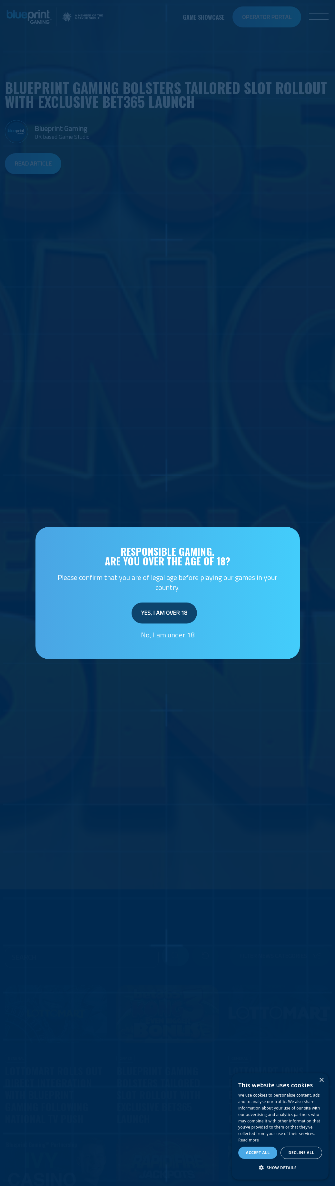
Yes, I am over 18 (164, 612)
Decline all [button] (301, 1152)
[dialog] (280, 1126)
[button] (280, 1168)
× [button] (321, 1080)
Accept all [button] (258, 1152)
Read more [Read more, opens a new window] (248, 1140)
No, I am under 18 (167, 634)
